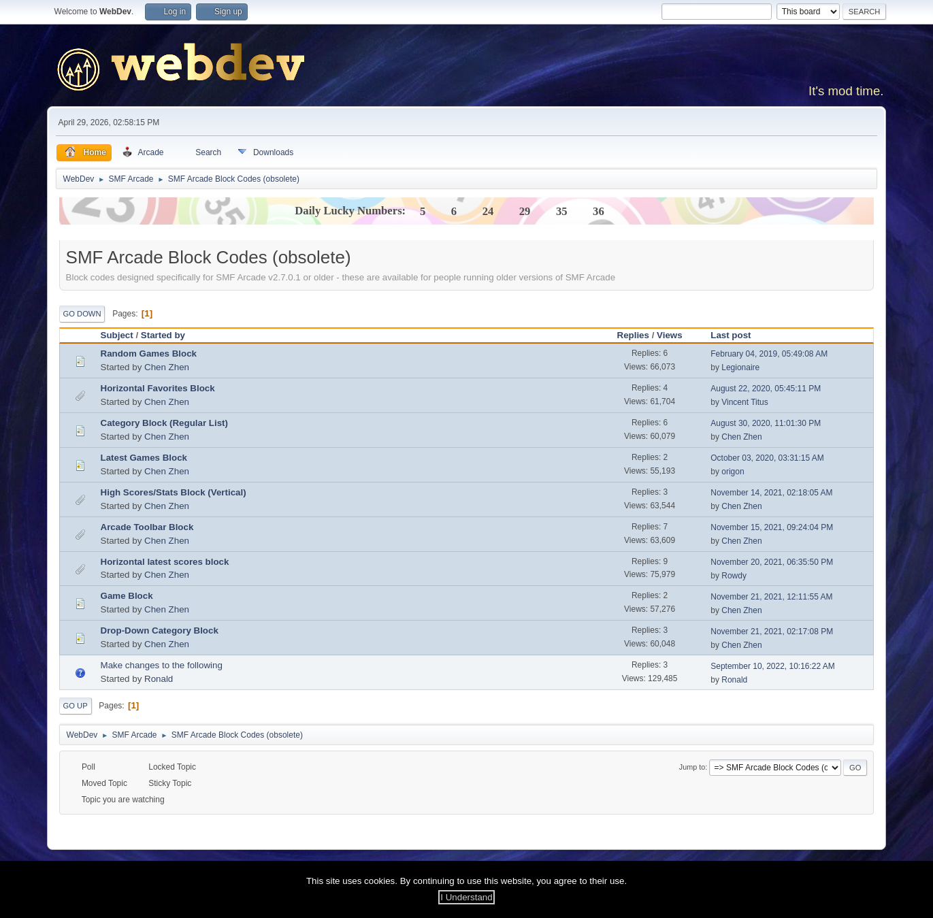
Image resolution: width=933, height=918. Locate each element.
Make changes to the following (162, 665)
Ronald (158, 679)
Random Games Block (149, 353)
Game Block (127, 596)
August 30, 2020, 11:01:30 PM (765, 423)
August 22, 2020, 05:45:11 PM (765, 388)
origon (732, 471)
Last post (730, 335)
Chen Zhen (166, 367)
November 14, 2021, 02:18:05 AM (771, 492)
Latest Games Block (144, 458)
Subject (117, 335)
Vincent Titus (744, 402)
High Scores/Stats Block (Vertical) (173, 492)
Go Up (75, 706)
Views (670, 335)
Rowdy (734, 575)
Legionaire (740, 367)
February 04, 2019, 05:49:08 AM (769, 354)
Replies (633, 335)
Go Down (82, 314)
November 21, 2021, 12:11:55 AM (771, 597)
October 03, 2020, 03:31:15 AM (767, 458)
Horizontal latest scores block (165, 562)
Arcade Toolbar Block (147, 527)
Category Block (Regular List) (164, 423)
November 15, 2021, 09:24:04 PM (771, 527)
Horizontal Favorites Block (158, 388)
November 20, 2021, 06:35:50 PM (771, 562)
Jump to (692, 767)
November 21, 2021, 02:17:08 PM (771, 631)
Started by (169, 335)
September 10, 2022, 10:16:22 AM (772, 666)
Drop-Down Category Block (159, 630)
